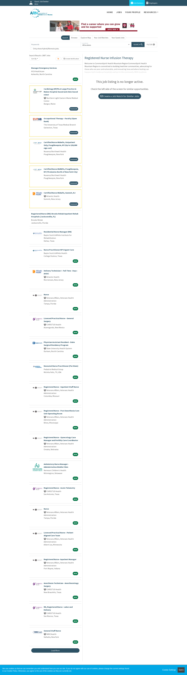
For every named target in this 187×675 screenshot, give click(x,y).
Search (65, 37)
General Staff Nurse (52, 631)
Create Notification (71, 59)
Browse (74, 37)
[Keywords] (55, 44)
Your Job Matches (101, 37)
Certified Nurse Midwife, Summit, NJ (59, 193)
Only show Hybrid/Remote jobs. (46, 48)
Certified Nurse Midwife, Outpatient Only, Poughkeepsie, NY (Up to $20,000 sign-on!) (60, 145)
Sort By (34, 59)
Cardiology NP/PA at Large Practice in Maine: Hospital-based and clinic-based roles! (61, 92)
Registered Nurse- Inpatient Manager (60, 559)
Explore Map (86, 37)
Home (110, 12)
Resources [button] (150, 12)
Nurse (46, 294)
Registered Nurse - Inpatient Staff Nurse (61, 387)
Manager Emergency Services (44, 68)
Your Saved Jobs (118, 37)
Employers (151, 2)
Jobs (119, 12)
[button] (151, 44)
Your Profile (133, 12)
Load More (55, 650)
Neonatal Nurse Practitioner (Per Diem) (61, 366)
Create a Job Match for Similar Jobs (119, 96)
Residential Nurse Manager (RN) (58, 232)
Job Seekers (137, 2)
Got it (181, 670)
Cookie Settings (169, 670)
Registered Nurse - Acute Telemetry (59, 488)
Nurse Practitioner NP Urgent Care (59, 250)
